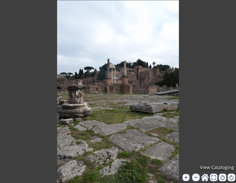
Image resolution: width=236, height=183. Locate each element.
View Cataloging (217, 167)
